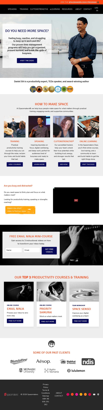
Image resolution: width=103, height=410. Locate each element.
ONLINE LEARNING (88, 142)
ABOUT (78, 9)
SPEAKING (11, 9)
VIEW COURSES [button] (14, 165)
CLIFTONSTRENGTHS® (64, 142)
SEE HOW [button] (64, 165)
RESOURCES (67, 9)
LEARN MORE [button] (39, 165)
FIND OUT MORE (15, 322)
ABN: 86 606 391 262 (45, 402)
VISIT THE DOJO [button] (27, 61)
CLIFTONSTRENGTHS (39, 9)
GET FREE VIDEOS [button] (49, 251)
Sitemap (45, 396)
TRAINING (23, 9)
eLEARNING (55, 9)
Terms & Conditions (46, 392)
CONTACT (87, 9)
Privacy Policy (45, 386)
